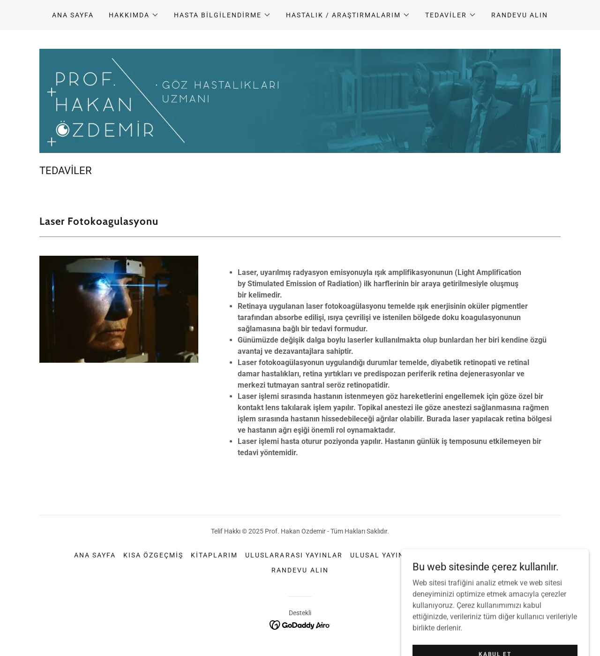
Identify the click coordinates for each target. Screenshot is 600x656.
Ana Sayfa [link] (73, 15)
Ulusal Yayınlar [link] (384, 555)
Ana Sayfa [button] (95, 555)
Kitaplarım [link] (214, 555)
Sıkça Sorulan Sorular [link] (476, 555)
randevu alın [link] (519, 15)
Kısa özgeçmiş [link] (153, 555)
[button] (134, 15)
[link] (300, 624)
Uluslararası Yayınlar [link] (293, 555)
